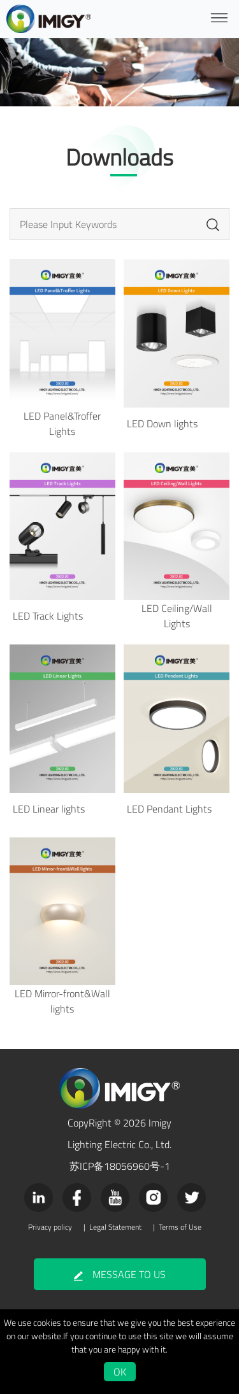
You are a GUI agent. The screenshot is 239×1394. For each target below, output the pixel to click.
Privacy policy (50, 1227)
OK (119, 1371)
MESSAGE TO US (120, 1274)
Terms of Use (180, 1227)
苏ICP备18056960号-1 (119, 1166)
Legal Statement (115, 1227)
